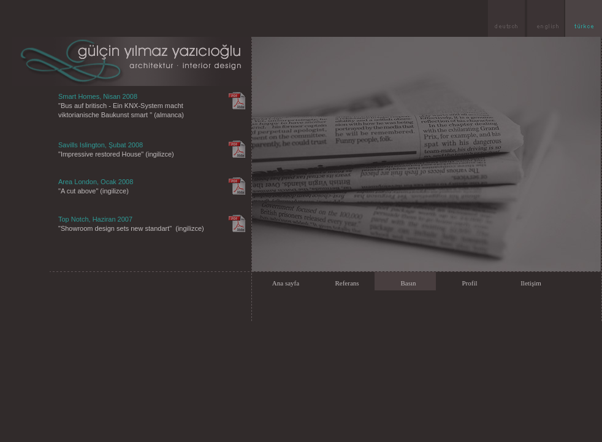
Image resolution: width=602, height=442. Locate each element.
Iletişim (530, 283)
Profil (469, 283)
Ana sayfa (285, 283)
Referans (347, 283)
